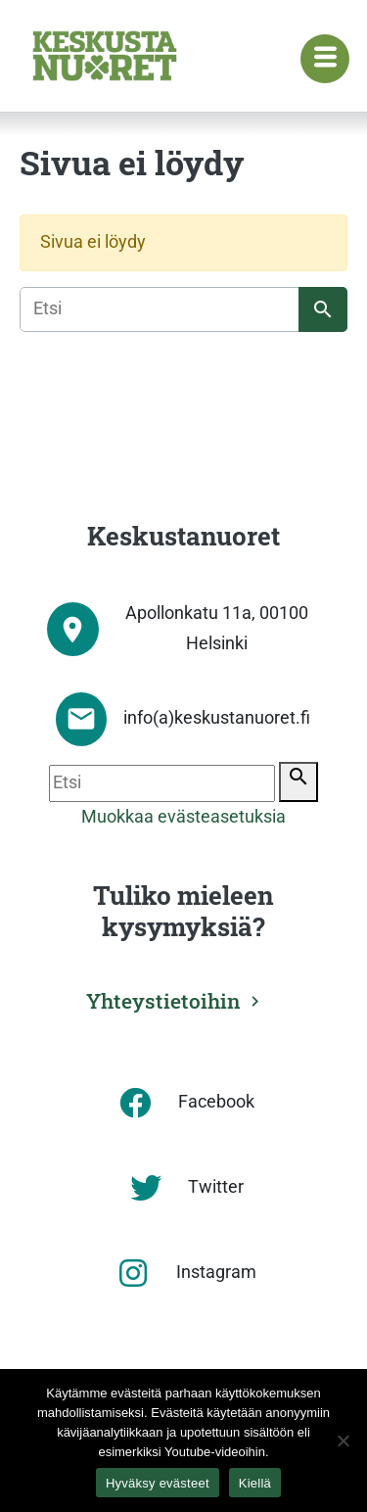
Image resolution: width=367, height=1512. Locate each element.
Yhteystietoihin (163, 1001)
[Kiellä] (342, 1440)
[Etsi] (183, 309)
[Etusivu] (104, 56)
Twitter (216, 1187)
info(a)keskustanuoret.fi (216, 718)
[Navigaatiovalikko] (324, 58)
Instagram (216, 1272)
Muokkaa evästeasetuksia (183, 817)
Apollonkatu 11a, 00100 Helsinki (216, 628)
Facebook (216, 1101)
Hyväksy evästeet (157, 1483)
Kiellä (255, 1483)
